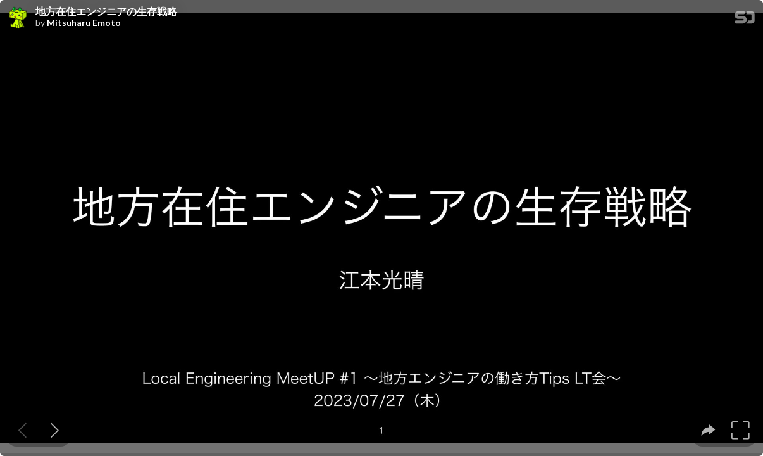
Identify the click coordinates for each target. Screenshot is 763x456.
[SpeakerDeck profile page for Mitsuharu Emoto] (17, 18)
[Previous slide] (22, 430)
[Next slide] (54, 430)
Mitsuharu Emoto (84, 22)
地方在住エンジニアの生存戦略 (106, 11)
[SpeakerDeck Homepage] (745, 20)
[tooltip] (708, 430)
